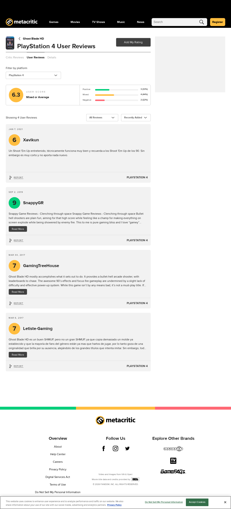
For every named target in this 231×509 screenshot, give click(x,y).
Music (121, 22)
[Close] (225, 502)
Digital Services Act (57, 477)
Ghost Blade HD (30, 38)
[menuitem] (53, 22)
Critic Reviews (15, 57)
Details (51, 57)
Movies (75, 22)
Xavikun (31, 140)
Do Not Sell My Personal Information (57, 492)
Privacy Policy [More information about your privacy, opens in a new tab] (114, 505)
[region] (115, 502)
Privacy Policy (57, 469)
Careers (58, 462)
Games (53, 22)
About (58, 446)
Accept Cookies (197, 502)
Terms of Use (58, 484)
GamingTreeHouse (41, 265)
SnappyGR (33, 202)
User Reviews (36, 57)
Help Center (58, 454)
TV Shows (98, 22)
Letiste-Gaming (38, 328)
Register (217, 22)
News (140, 22)
